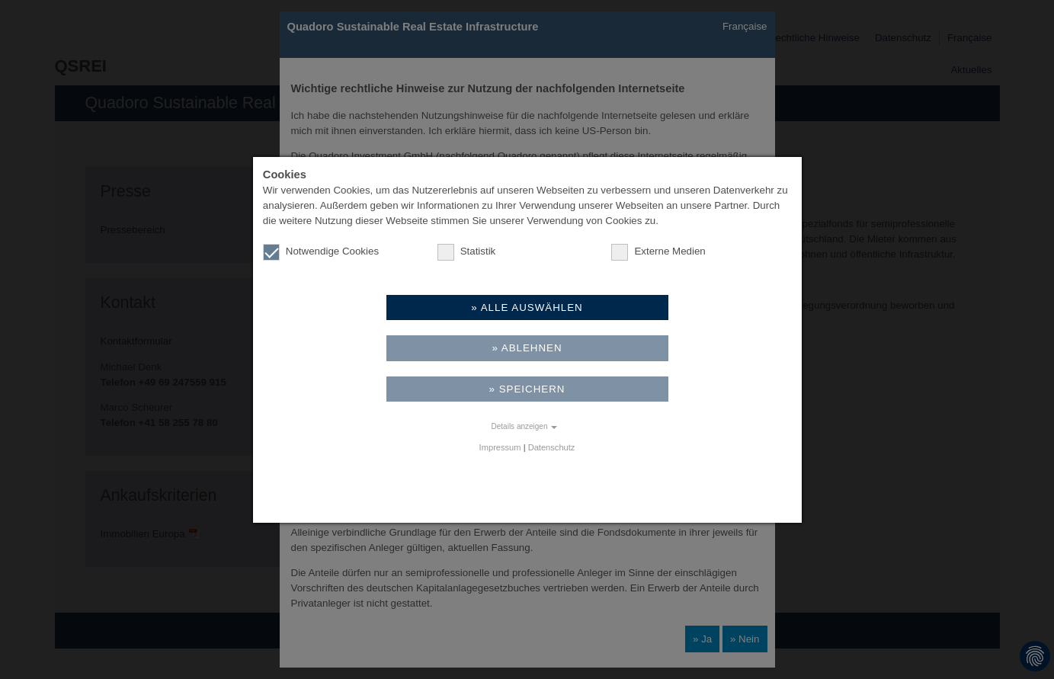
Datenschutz (551, 447)
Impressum (500, 447)
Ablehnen (531, 348)
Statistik (466, 251)
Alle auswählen (532, 307)
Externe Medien (658, 251)
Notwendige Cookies (321, 251)
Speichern (532, 389)
